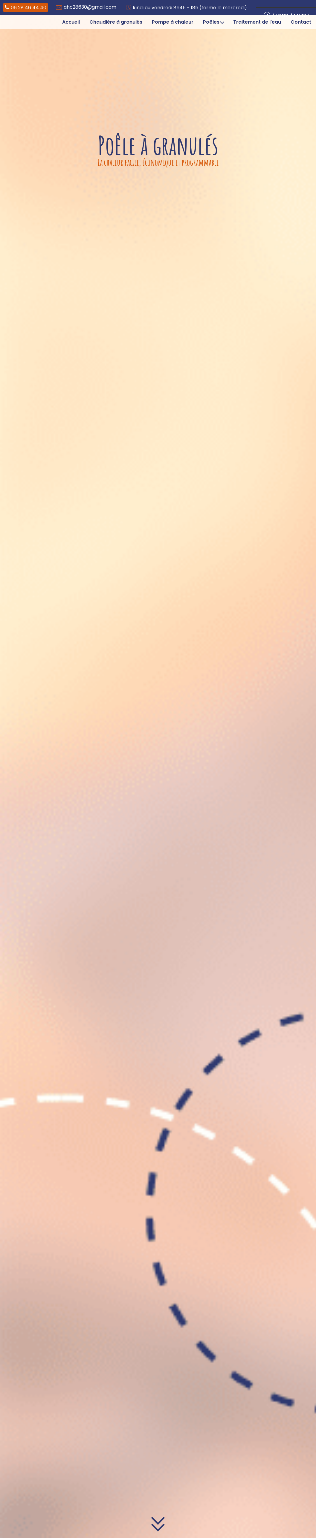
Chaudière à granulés (115, 22)
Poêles (213, 22)
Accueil (71, 22)
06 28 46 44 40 (25, 7)
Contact (301, 22)
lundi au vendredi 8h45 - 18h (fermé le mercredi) (186, 7)
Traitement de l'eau (257, 22)
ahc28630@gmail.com (86, 7)
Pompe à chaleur (172, 22)
